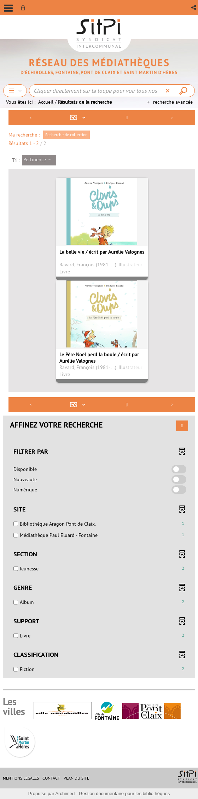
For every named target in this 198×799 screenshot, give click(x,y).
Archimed (65, 793)
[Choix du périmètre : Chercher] (15, 90)
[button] (194, 7)
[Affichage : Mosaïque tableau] (79, 117)
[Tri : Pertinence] (39, 160)
